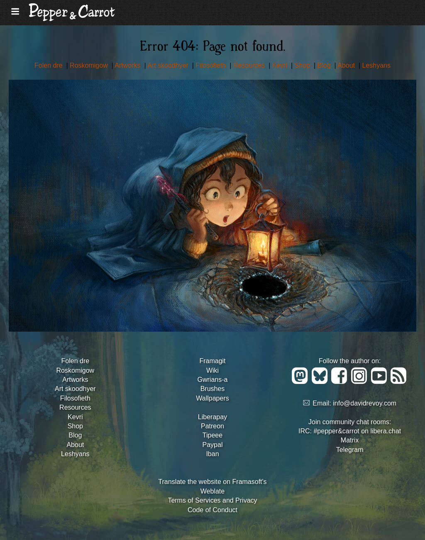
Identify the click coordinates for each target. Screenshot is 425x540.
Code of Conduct (212, 509)
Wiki (212, 370)
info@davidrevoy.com (364, 403)
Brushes (212, 388)
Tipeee (212, 435)
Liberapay (212, 416)
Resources (250, 65)
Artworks (128, 65)
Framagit (212, 360)
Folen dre (49, 65)
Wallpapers (212, 398)
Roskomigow (90, 65)
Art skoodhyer (168, 65)
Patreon (212, 426)
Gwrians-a (213, 379)
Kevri (280, 65)
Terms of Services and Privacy (212, 500)
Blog (325, 65)
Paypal (213, 444)
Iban (212, 453)
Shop (303, 65)
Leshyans (376, 65)
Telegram (350, 449)
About (347, 65)
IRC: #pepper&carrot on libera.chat (349, 431)
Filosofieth (211, 65)
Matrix (350, 440)
